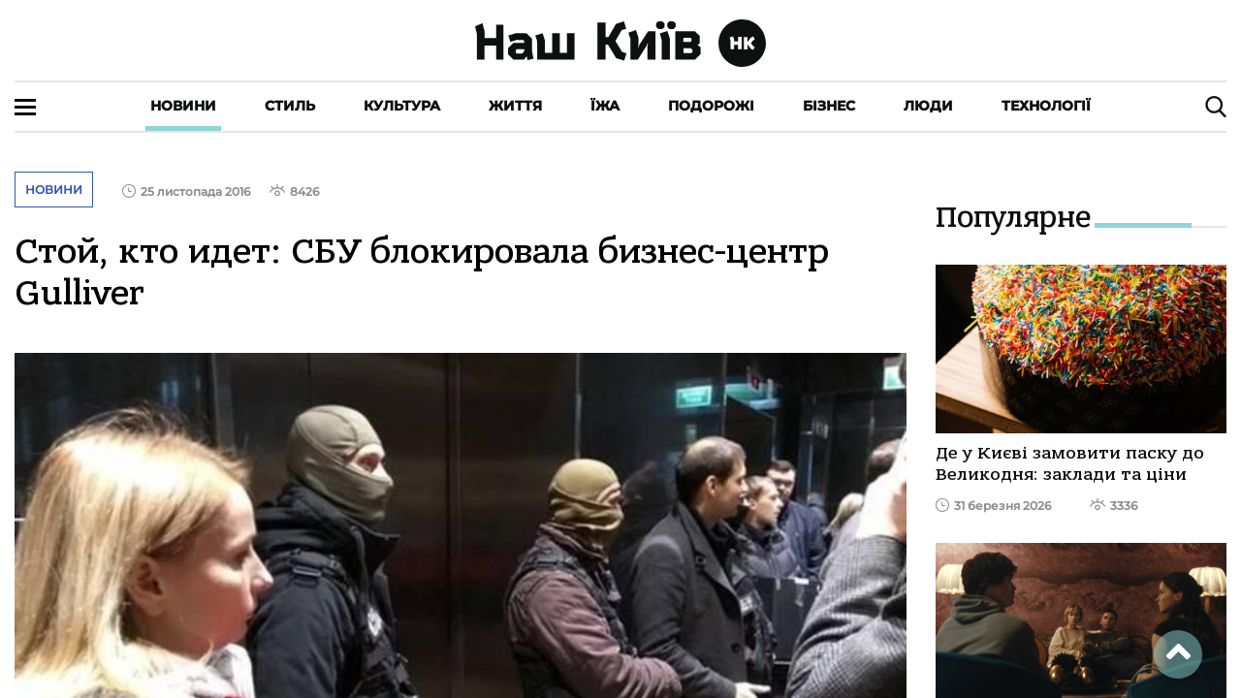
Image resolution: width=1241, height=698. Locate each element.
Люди (928, 105)
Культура (402, 105)
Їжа (605, 105)
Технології (1046, 105)
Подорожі (711, 105)
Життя (515, 105)
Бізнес (829, 105)
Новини (183, 105)
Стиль (290, 105)
